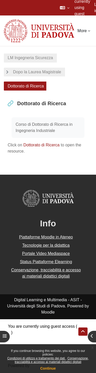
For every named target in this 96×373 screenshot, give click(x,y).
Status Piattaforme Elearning (46, 262)
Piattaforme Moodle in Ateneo (46, 237)
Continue (48, 368)
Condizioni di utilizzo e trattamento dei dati (36, 358)
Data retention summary (30, 338)
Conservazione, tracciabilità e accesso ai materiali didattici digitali (52, 360)
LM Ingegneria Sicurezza (30, 58)
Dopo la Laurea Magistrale (37, 72)
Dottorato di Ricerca (41, 145)
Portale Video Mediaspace (46, 253)
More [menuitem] (82, 31)
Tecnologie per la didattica (46, 245)
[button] (64, 7)
